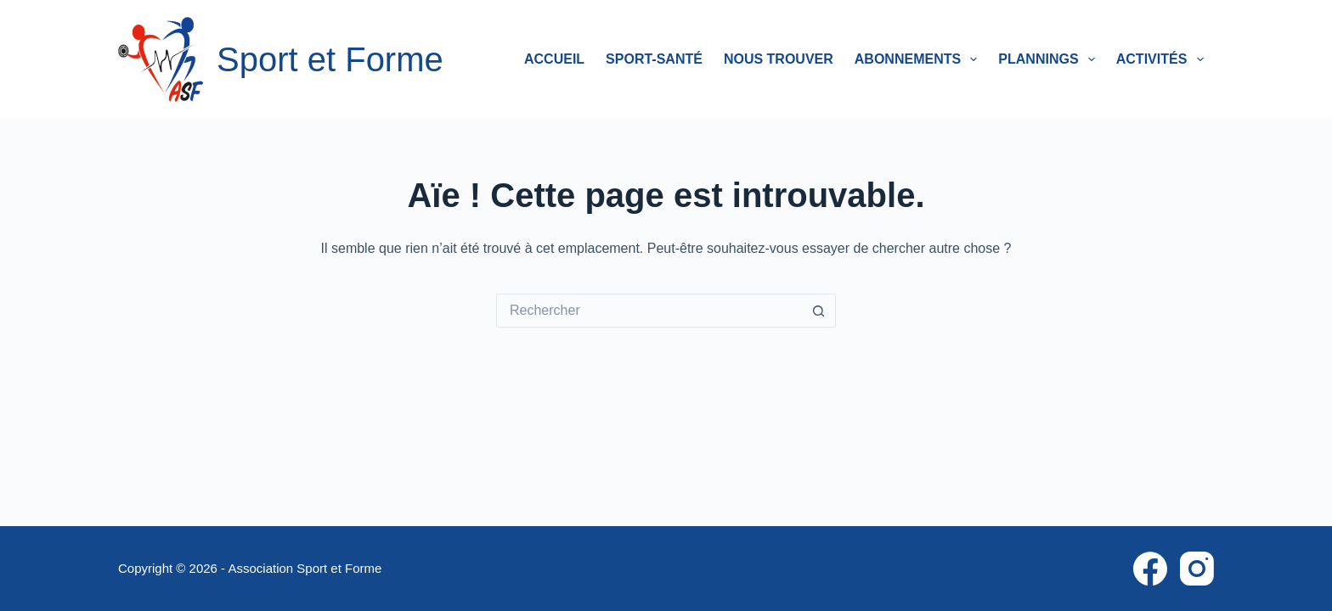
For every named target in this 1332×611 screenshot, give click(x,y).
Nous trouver (778, 59)
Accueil (554, 59)
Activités (1163, 59)
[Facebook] (1150, 569)
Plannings (1049, 59)
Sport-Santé (654, 59)
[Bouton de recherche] (819, 311)
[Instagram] (1197, 569)
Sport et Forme (330, 59)
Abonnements (920, 59)
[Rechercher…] (649, 311)
